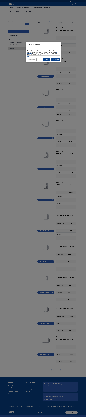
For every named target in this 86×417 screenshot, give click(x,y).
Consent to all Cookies (55, 59)
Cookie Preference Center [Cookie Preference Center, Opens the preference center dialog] (32, 59)
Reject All (46, 59)
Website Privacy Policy (34, 51)
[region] (43, 52)
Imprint (28, 56)
